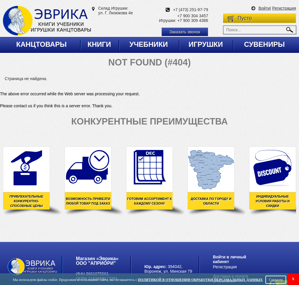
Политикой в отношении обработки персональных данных (200, 280)
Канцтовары (41, 44)
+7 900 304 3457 (192, 15)
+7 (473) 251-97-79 (190, 9)
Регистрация (284, 8)
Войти (264, 8)
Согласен (276, 280)
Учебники (148, 44)
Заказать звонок (184, 32)
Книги (99, 44)
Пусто (245, 18)
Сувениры (264, 44)
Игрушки (206, 44)
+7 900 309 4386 (192, 20)
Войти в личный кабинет (229, 259)
